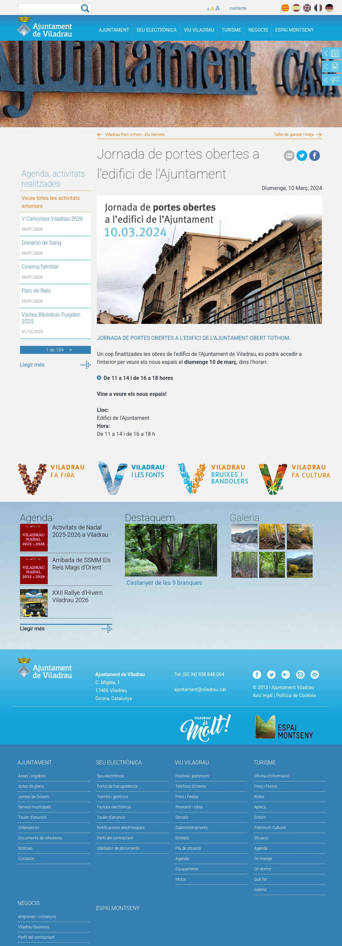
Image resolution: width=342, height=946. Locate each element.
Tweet (302, 155)
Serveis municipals (34, 807)
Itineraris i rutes (188, 807)
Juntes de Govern (33, 796)
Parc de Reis (36, 291)
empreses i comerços (37, 916)
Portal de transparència (117, 786)
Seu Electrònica (157, 30)
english (307, 8)
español (296, 8)
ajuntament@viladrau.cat (200, 689)
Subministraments (191, 827)
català (285, 8)
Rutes (259, 796)
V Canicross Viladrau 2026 (52, 219)
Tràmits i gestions (112, 796)
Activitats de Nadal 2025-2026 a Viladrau (80, 531)
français (318, 8)
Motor (180, 879)
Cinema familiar (40, 267)
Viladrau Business (33, 927)
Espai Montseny (294, 30)
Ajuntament (114, 30)
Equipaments (186, 869)
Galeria (260, 889)
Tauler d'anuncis (32, 817)
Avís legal (263, 695)
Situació (261, 838)
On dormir (263, 869)
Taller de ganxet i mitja (294, 134)
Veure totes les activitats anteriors (51, 202)
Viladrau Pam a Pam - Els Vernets (134, 134)
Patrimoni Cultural (270, 827)
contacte (237, 8)
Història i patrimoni (192, 776)
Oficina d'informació (271, 776)
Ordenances (28, 827)
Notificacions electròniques (121, 827)
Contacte (26, 858)
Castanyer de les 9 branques (164, 582)
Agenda (182, 858)
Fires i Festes (186, 796)
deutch (329, 8)
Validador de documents (118, 848)
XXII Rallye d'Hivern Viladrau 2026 (77, 596)
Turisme (231, 30)
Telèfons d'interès (190, 786)
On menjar (263, 858)
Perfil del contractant (115, 838)
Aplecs (260, 807)
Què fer (260, 879)
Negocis (258, 30)
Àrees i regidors (31, 776)
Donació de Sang (41, 243)
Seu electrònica (110, 776)
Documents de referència (40, 838)
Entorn (260, 817)
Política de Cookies (296, 695)
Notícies (25, 848)
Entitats (182, 838)
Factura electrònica (113, 807)
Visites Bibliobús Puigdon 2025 (51, 318)
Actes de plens (31, 786)
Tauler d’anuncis (111, 817)
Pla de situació (188, 848)
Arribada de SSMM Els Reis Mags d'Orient (81, 563)
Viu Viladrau (199, 30)
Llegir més (32, 365)
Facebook (314, 155)
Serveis (181, 817)
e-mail (289, 155)
